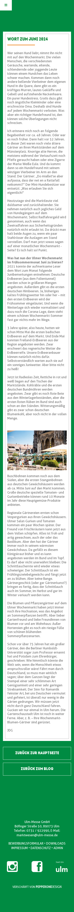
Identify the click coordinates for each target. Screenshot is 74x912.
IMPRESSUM (19, 848)
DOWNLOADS (56, 843)
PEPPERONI (43, 887)
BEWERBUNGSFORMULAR (25, 843)
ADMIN (58, 848)
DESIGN (56, 887)
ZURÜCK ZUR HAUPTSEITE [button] (37, 753)
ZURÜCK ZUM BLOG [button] (37, 769)
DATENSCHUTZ (41, 848)
